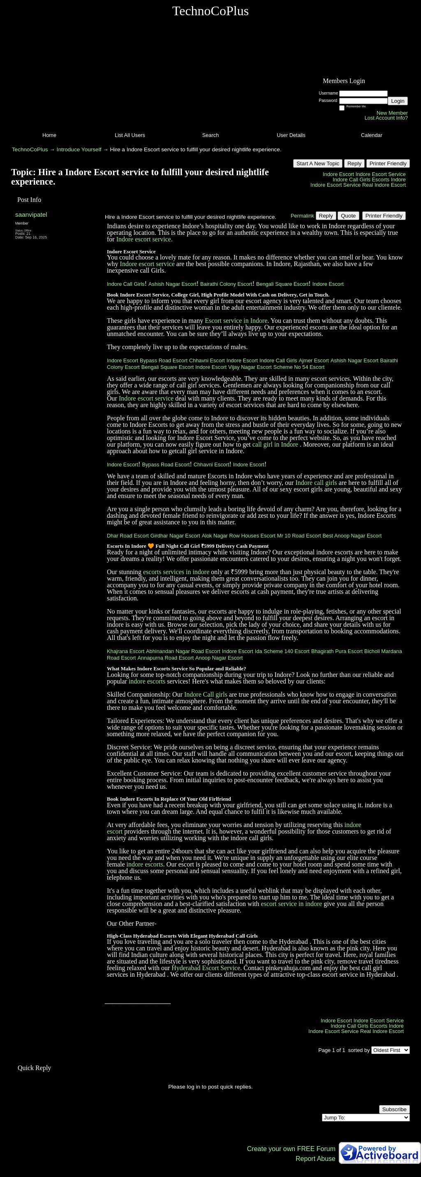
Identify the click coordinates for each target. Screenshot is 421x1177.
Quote (348, 216)
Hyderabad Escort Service (205, 967)
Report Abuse (315, 1158)
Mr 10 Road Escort (299, 536)
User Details (291, 135)
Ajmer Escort (314, 360)
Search (210, 135)
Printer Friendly (388, 163)
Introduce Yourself (79, 149)
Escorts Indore (389, 179)
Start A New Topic (317, 163)
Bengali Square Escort (282, 284)
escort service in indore (291, 903)
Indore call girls (316, 482)
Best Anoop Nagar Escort (352, 536)
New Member (392, 113)
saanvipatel (31, 214)
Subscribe (394, 1109)
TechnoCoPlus (30, 149)
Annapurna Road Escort (165, 658)
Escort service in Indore (236, 320)
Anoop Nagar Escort (219, 658)
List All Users (130, 135)
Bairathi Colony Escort (226, 284)
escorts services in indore (176, 571)
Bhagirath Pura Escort (337, 651)
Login (398, 101)
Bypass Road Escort (163, 360)
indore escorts (147, 681)
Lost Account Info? (386, 118)
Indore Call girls (205, 694)
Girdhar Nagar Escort (175, 536)
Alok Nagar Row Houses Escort (238, 536)
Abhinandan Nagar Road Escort (183, 651)
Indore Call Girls (351, 179)
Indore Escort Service (381, 174)
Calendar (371, 135)
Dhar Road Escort (128, 536)
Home (49, 135)
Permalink (302, 216)
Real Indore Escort (384, 185)
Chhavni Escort (207, 360)
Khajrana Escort (125, 651)
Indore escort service (143, 239)
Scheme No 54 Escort (298, 367)
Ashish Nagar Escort (172, 284)
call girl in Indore (275, 444)
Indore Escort (338, 174)
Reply (354, 163)
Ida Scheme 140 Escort (282, 651)
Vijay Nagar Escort (250, 367)
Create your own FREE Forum (291, 1148)
